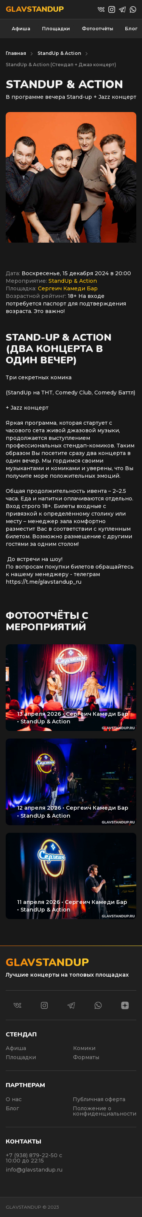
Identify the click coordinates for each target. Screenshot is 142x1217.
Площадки (56, 28)
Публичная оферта (99, 1099)
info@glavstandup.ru (34, 1169)
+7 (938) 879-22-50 (32, 1155)
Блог (131, 28)
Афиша (21, 28)
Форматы (86, 1057)
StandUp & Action (59, 53)
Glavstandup (35, 9)
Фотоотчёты (97, 28)
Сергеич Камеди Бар (68, 288)
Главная (16, 53)
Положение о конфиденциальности (104, 1111)
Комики (84, 1048)
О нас (14, 1099)
